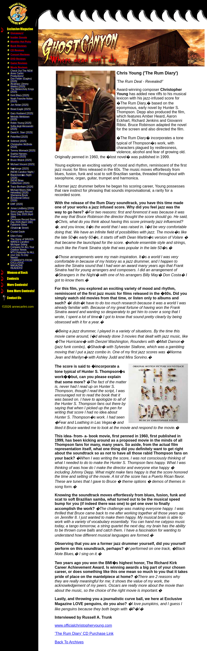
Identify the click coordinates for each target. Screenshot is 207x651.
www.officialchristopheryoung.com (83, 625)
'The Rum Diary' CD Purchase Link (84, 633)
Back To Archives (69, 642)
